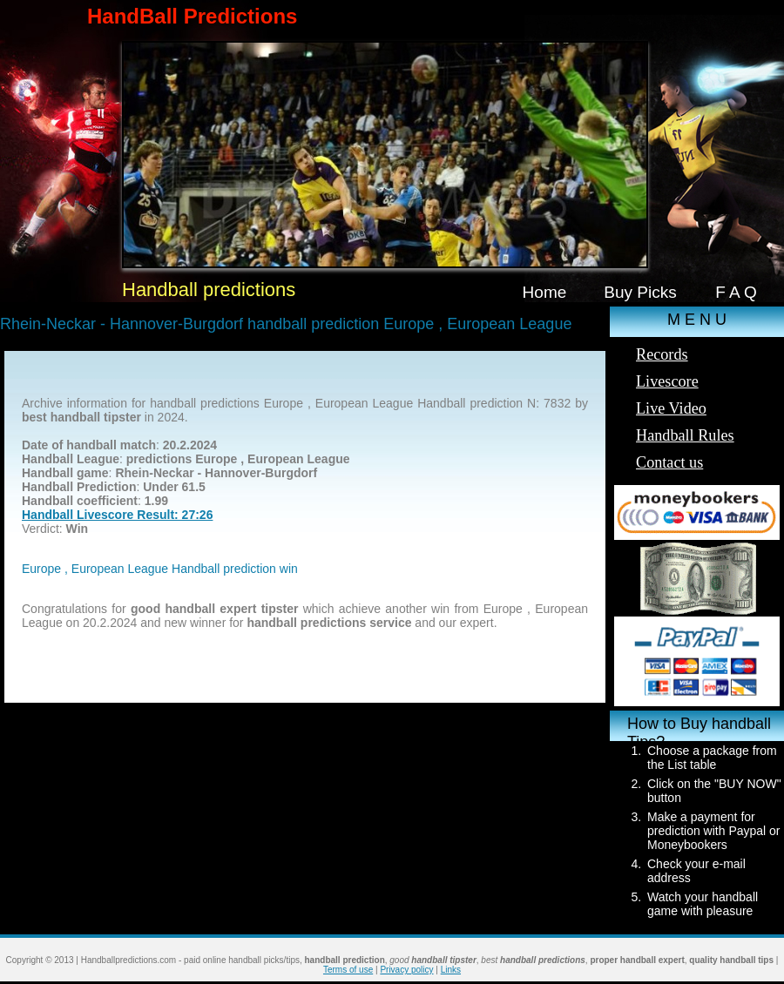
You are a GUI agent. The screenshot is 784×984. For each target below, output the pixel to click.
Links (451, 969)
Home (545, 292)
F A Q (736, 292)
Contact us (669, 462)
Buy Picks (640, 292)
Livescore (667, 381)
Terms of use (348, 969)
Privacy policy (406, 969)
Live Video (671, 408)
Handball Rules (685, 435)
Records (662, 354)
